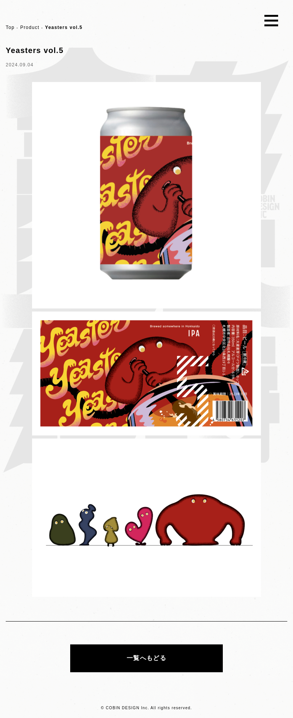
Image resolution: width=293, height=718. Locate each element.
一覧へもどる (146, 658)
